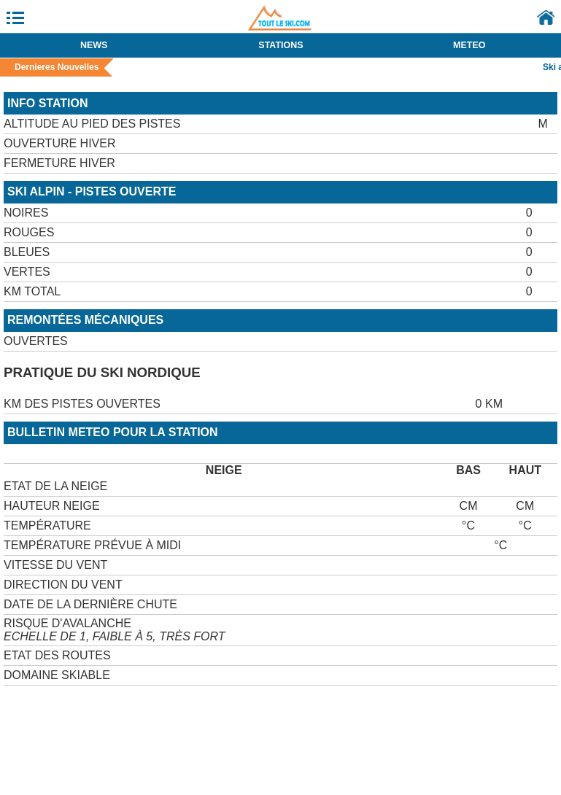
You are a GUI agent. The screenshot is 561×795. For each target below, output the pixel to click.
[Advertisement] (174, 707)
